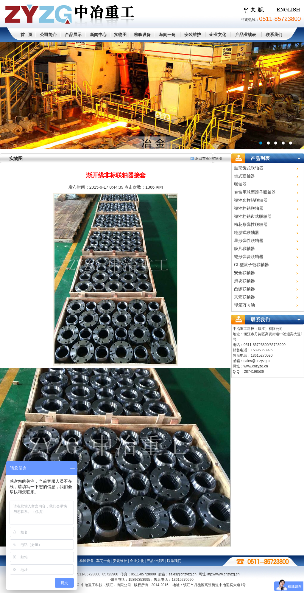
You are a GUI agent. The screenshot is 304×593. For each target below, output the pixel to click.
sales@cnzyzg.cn (258, 361)
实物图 (120, 34)
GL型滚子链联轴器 (251, 265)
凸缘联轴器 (244, 289)
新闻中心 (98, 34)
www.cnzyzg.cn (256, 366)
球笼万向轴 (244, 305)
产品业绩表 (245, 34)
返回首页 (202, 158)
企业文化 (217, 34)
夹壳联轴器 (244, 297)
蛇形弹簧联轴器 (248, 256)
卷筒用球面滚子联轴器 (255, 192)
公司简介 (48, 34)
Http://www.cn (223, 574)
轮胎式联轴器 (246, 232)
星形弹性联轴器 (248, 240)
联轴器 (240, 184)
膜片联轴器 (244, 248)
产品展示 (73, 34)
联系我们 (274, 34)
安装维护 (192, 34)
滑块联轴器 (244, 281)
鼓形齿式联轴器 (248, 168)
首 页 (26, 34)
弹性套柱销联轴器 (250, 200)
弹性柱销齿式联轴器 (253, 216)
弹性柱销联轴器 (248, 208)
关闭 (159, 187)
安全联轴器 (244, 273)
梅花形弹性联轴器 (250, 224)
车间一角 (167, 34)
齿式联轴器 (244, 176)
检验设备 (142, 34)
